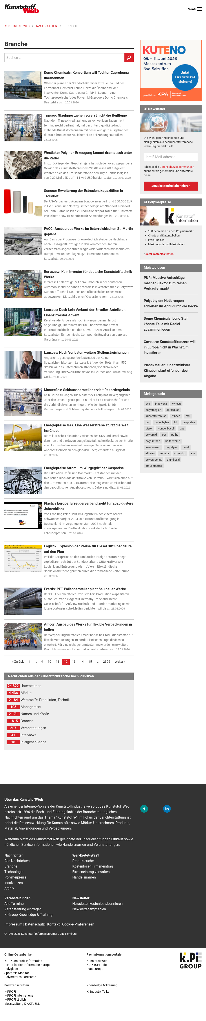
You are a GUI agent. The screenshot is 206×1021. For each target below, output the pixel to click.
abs (192, 453)
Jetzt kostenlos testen (159, 254)
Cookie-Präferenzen (78, 924)
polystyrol (171, 447)
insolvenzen (153, 447)
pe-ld (186, 447)
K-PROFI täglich (15, 999)
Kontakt (53, 924)
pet (164, 434)
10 (49, 661)
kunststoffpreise (156, 416)
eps (182, 428)
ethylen (150, 453)
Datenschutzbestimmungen (177, 166)
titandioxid (173, 459)
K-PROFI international (19, 996)
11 (57, 661)
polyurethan (153, 441)
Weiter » (120, 661)
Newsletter (80, 898)
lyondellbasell (166, 428)
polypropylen (153, 409)
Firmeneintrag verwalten (91, 872)
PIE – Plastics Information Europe (27, 965)
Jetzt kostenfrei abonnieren (170, 186)
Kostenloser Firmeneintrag (92, 866)
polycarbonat (154, 459)
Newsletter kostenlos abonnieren (97, 904)
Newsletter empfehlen (89, 909)
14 (82, 661)
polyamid (151, 434)
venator (164, 453)
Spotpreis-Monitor (16, 973)
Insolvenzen (13, 883)
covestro (179, 453)
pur (147, 422)
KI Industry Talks (98, 992)
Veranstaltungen (17, 898)
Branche (10, 866)
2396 (106, 661)
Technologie (13, 872)
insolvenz (161, 403)
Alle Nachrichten (17, 861)
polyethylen (162, 422)
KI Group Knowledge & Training (28, 915)
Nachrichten (14, 855)
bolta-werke (172, 441)
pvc (148, 403)
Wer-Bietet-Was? (85, 855)
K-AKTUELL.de (97, 965)
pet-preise (188, 422)
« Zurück (18, 661)
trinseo (176, 416)
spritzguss (172, 409)
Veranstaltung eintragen (23, 909)
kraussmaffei (154, 465)
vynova (176, 403)
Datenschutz (35, 924)
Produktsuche (83, 861)
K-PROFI (10, 992)
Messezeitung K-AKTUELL (22, 1004)
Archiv (9, 888)
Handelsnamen (84, 877)
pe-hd (174, 434)
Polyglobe (11, 969)
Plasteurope (95, 969)
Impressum (13, 924)
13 (74, 661)
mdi (188, 416)
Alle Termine (14, 904)
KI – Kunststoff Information (23, 961)
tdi (175, 422)
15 (90, 661)
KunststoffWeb (97, 961)
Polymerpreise (15, 877)
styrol (149, 428)
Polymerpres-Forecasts (20, 977)
